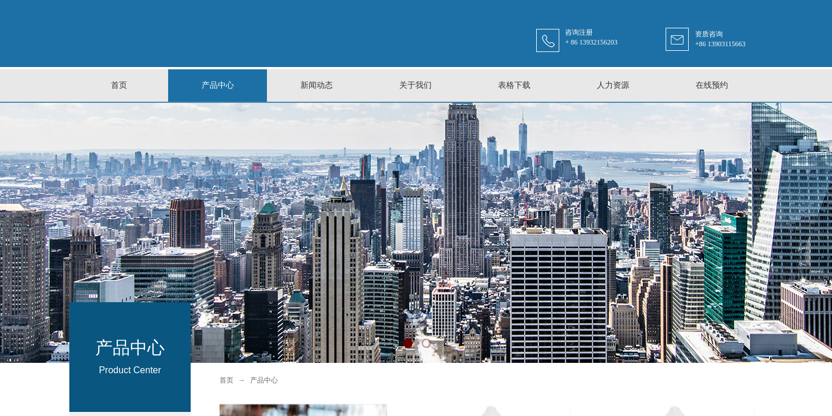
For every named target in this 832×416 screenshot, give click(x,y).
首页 (226, 380)
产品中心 (264, 380)
